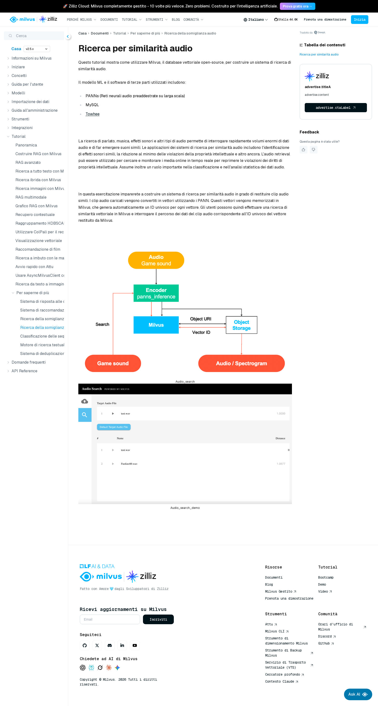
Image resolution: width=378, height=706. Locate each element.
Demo (322, 584)
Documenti (109, 19)
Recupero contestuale (35, 214)
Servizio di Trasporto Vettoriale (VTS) (289, 665)
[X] (97, 645)
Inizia (359, 19)
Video (325, 591)
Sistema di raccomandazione (41, 310)
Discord (327, 636)
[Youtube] (135, 645)
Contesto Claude (281, 681)
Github (326, 643)
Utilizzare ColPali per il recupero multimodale (38, 232)
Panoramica (26, 145)
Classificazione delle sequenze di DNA (41, 336)
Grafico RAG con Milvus (36, 205)
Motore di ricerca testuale (41, 344)
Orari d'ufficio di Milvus (342, 626)
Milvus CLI (277, 631)
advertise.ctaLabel (336, 107)
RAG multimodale (31, 197)
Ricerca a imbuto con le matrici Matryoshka (38, 258)
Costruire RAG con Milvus (38, 153)
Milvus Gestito (281, 591)
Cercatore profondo (284, 674)
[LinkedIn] (122, 645)
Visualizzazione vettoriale (38, 240)
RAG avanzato (28, 162)
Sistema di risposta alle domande (41, 301)
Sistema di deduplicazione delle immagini (41, 353)
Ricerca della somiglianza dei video (41, 318)
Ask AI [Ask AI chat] (358, 694)
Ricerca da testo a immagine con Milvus (38, 284)
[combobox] (255, 19)
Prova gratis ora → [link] (297, 6)
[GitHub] (84, 645)
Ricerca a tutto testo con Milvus (38, 171)
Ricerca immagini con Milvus (38, 188)
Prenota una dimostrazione (325, 19)
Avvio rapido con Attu (34, 266)
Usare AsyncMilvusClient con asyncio (38, 275)
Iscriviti (158, 619)
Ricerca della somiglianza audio (41, 327)
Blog (176, 19)
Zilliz (163, 589)
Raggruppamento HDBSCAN (38, 223)
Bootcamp (326, 577)
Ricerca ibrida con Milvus (38, 179)
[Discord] (110, 645)
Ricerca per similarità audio (319, 54)
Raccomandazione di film (37, 249)
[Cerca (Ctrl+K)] (34, 35)
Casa (16, 48)
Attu (271, 624)
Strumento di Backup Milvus (289, 653)
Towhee (93, 114)
